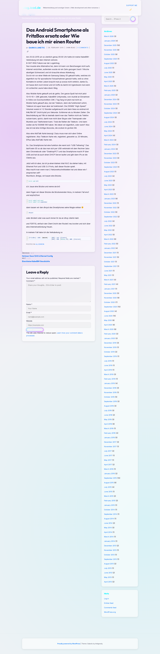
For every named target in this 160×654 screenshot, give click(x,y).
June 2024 (108, 126)
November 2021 (110, 257)
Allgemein (40, 244)
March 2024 (109, 140)
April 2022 (108, 235)
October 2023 (109, 162)
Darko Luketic (37, 48)
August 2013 (109, 564)
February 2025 (110, 90)
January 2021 (109, 289)
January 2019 (109, 383)
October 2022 (109, 212)
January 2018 (109, 438)
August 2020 (109, 311)
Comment (30, 281)
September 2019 (110, 356)
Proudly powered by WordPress (69, 644)
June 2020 (108, 316)
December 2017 (110, 442)
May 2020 (108, 320)
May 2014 (108, 528)
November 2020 (110, 298)
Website (29, 321)
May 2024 (108, 131)
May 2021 (108, 275)
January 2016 (109, 474)
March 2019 (108, 374)
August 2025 (109, 63)
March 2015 (108, 496)
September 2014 (110, 514)
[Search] (133, 19)
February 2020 (110, 334)
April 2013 (108, 582)
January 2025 (109, 95)
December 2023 (110, 154)
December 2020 (110, 293)
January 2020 (109, 338)
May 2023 (108, 185)
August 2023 (109, 172)
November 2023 (110, 158)
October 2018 (109, 397)
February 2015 (109, 501)
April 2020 (108, 325)
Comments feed (110, 608)
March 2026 (109, 36)
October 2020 (109, 302)
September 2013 (110, 559)
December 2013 (110, 546)
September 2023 (110, 167)
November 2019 (110, 347)
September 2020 (110, 307)
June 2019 (108, 365)
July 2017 (108, 451)
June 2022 (108, 226)
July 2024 (108, 122)
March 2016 (108, 469)
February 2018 (109, 433)
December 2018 (110, 388)
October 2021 (109, 262)
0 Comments (82, 47)
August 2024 (109, 117)
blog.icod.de (32, 7)
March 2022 (108, 239)
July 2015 (108, 487)
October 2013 (109, 555)
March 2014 (108, 537)
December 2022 (110, 203)
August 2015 (109, 483)
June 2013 (108, 573)
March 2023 (108, 194)
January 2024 (109, 149)
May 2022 (108, 230)
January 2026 (109, 41)
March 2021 (108, 280)
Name (29, 304)
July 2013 (108, 568)
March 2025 (108, 86)
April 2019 (108, 370)
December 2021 (110, 253)
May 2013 (108, 577)
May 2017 (108, 460)
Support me (131, 5)
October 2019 (109, 352)
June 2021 (108, 271)
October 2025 (109, 54)
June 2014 (108, 523)
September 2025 (110, 59)
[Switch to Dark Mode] (130, 9)
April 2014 (108, 532)
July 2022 (108, 221)
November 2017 (110, 446)
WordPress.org (110, 612)
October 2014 (109, 510)
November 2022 (110, 208)
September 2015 (110, 478)
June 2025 (108, 72)
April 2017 (108, 465)
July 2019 (108, 361)
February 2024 (110, 145)
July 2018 (108, 410)
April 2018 (108, 424)
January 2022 (109, 248)
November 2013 (110, 550)
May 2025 (108, 77)
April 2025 (108, 81)
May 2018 (108, 419)
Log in (106, 599)
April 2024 (108, 135)
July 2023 (108, 176)
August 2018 (109, 406)
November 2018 (110, 392)
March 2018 (108, 428)
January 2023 (109, 199)
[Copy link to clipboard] (27, 51)
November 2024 (110, 104)
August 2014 (109, 519)
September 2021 (110, 266)
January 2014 (109, 541)
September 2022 (110, 217)
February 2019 (109, 379)
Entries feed (108, 603)
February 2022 (110, 244)
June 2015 (108, 492)
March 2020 (109, 329)
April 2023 (108, 190)
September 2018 (110, 401)
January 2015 (109, 505)
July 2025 (108, 68)
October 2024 (109, 108)
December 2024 (110, 99)
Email (29, 313)
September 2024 (110, 113)
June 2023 (108, 181)
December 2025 (110, 45)
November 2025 (110, 50)
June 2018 (108, 415)
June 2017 (108, 455)
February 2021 (109, 284)
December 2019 (110, 343)
